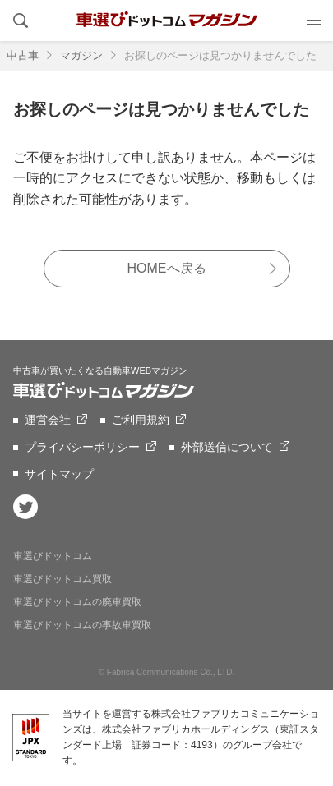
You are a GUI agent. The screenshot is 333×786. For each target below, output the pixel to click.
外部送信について (227, 446)
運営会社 (48, 419)
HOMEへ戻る (166, 268)
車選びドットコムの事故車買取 (82, 625)
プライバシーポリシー (82, 446)
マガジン (81, 55)
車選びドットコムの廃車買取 (77, 602)
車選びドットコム (52, 556)
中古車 (23, 55)
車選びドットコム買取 (62, 579)
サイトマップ (59, 473)
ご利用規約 (140, 419)
